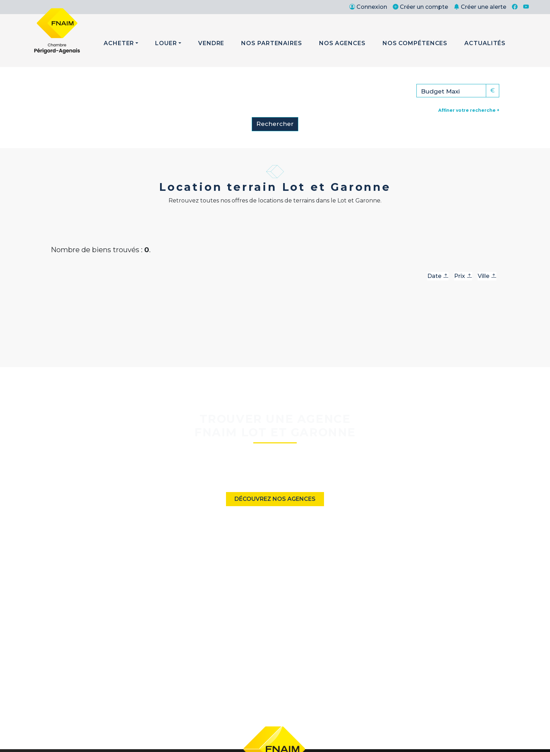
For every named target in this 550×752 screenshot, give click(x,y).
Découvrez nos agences (275, 499)
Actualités (485, 43)
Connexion (368, 7)
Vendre (211, 43)
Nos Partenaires (271, 43)
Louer (166, 43)
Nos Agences (342, 43)
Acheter (119, 43)
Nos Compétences (415, 43)
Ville (487, 276)
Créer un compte (420, 7)
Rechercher (275, 123)
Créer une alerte (480, 7)
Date (437, 276)
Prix (463, 276)
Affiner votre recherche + (468, 110)
